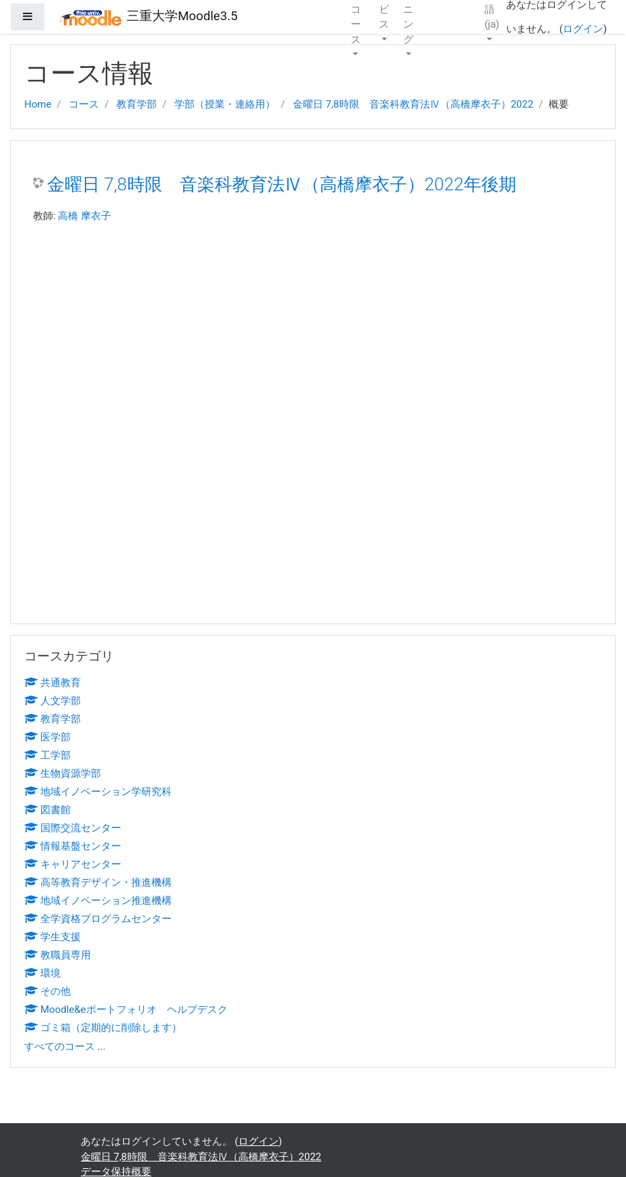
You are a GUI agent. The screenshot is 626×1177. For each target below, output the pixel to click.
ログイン (583, 29)
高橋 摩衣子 (84, 216)
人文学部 (52, 701)
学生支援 (52, 937)
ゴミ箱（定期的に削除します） (103, 1028)
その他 (47, 991)
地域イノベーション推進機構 (98, 901)
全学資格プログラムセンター (98, 919)
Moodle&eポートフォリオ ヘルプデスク (126, 1009)
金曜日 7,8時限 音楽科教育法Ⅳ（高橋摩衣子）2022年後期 (281, 184)
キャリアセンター (72, 864)
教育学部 (136, 104)
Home (37, 104)
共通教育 (52, 683)
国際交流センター (72, 828)
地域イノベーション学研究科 (98, 792)
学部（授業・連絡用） (224, 104)
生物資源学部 (62, 773)
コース (84, 104)
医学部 (47, 737)
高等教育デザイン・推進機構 (98, 882)
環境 (42, 973)
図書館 (47, 810)
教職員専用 (57, 955)
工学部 (47, 755)
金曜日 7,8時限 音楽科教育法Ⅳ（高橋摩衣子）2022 (413, 104)
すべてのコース (59, 1046)
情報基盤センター (72, 846)
